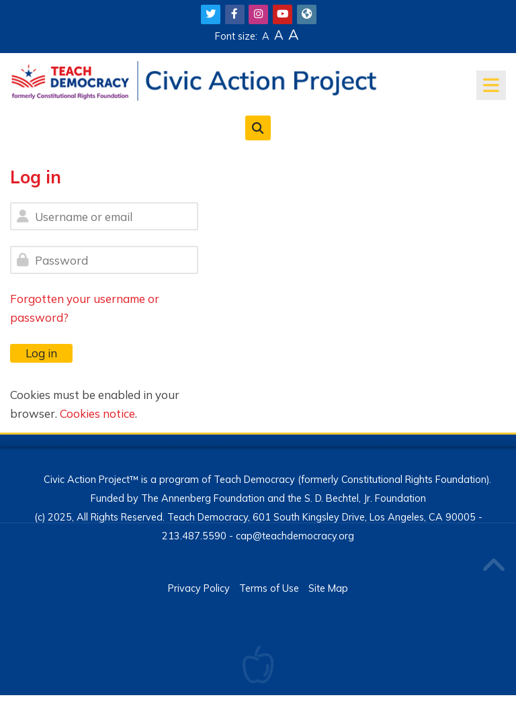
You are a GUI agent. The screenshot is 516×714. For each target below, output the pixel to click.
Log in (41, 353)
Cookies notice (97, 413)
